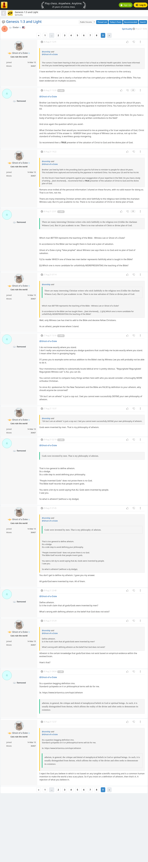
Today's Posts (115, 22)
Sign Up (125, 5)
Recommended (130, 22)
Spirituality (127, 28)
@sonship (46, 51)
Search (143, 22)
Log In (141, 5)
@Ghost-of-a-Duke (50, 54)
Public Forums (86, 22)
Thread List (102, 22)
